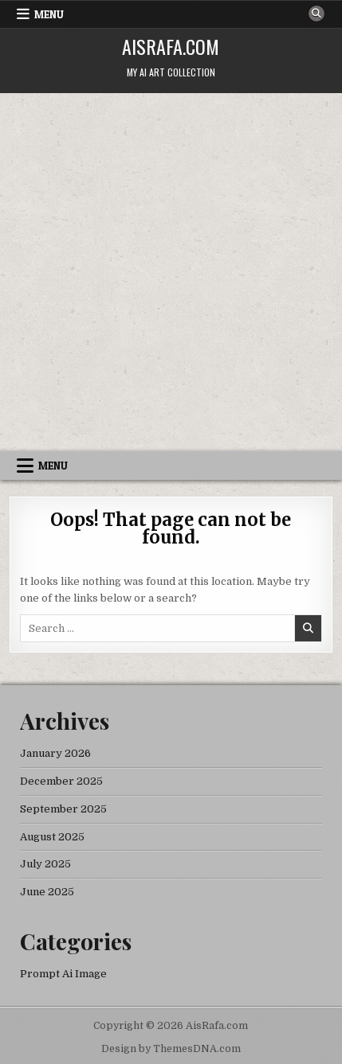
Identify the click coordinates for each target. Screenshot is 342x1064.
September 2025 (63, 809)
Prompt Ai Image (63, 974)
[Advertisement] (171, 271)
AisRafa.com (170, 46)
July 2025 (45, 864)
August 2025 (52, 837)
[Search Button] (316, 13)
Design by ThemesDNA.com (171, 1048)
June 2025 (47, 892)
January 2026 (55, 753)
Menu (49, 14)
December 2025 (61, 781)
